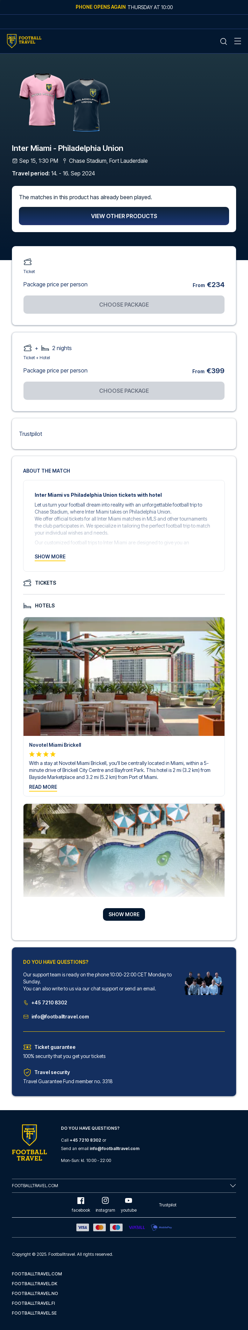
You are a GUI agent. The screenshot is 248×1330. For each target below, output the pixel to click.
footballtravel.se (34, 1313)
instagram (105, 1205)
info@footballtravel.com (56, 1016)
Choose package (124, 304)
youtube (129, 1205)
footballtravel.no (35, 1293)
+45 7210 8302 (45, 1002)
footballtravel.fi (33, 1303)
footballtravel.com (37, 1273)
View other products (124, 216)
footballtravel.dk (34, 1283)
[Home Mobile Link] (24, 41)
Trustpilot (30, 433)
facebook (81, 1205)
